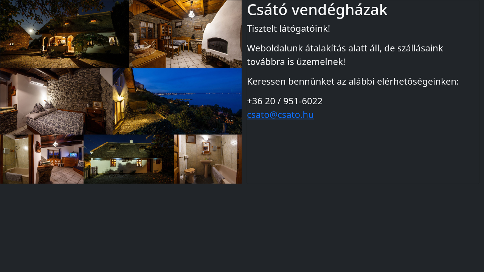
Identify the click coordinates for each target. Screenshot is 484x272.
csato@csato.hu (280, 114)
